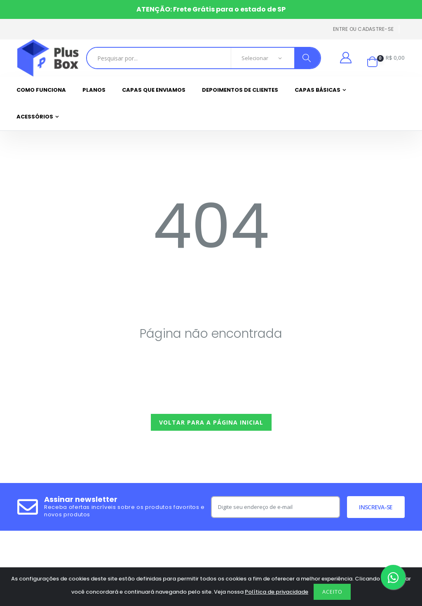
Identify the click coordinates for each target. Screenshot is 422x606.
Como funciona (41, 90)
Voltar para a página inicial (211, 422)
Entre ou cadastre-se (363, 29)
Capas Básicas (317, 90)
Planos (94, 90)
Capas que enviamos (153, 90)
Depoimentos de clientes (240, 90)
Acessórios (34, 117)
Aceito (332, 591)
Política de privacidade (276, 592)
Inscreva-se (375, 507)
